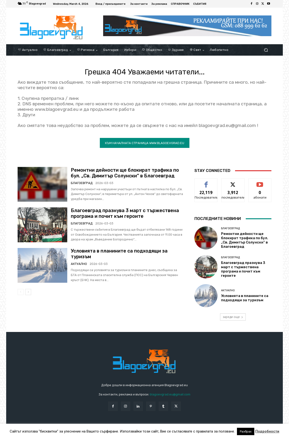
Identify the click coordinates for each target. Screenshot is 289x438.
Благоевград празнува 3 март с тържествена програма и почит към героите (125, 215)
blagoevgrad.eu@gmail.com (170, 397)
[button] (265, 50)
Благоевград (82, 185)
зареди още (233, 319)
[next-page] (28, 294)
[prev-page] (21, 294)
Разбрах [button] (245, 431)
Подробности (267, 431)
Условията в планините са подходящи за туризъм (244, 300)
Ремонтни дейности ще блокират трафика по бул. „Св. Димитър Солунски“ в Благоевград (125, 175)
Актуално (79, 266)
